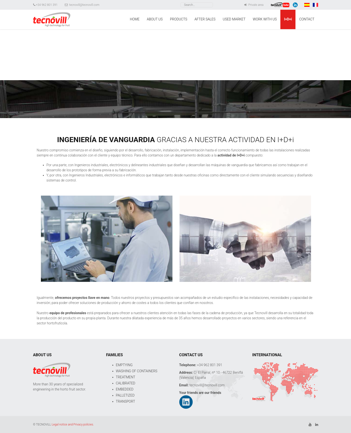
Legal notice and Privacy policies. (73, 424)
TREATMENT (125, 377)
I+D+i (288, 19)
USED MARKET (234, 19)
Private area (253, 5)
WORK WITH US (265, 19)
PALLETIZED (125, 395)
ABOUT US (155, 19)
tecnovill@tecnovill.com (82, 5)
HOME (134, 19)
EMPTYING (124, 365)
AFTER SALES (205, 19)
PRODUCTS (178, 19)
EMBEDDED (124, 389)
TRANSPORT (125, 401)
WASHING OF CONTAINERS (136, 371)
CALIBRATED (125, 383)
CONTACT (306, 19)
